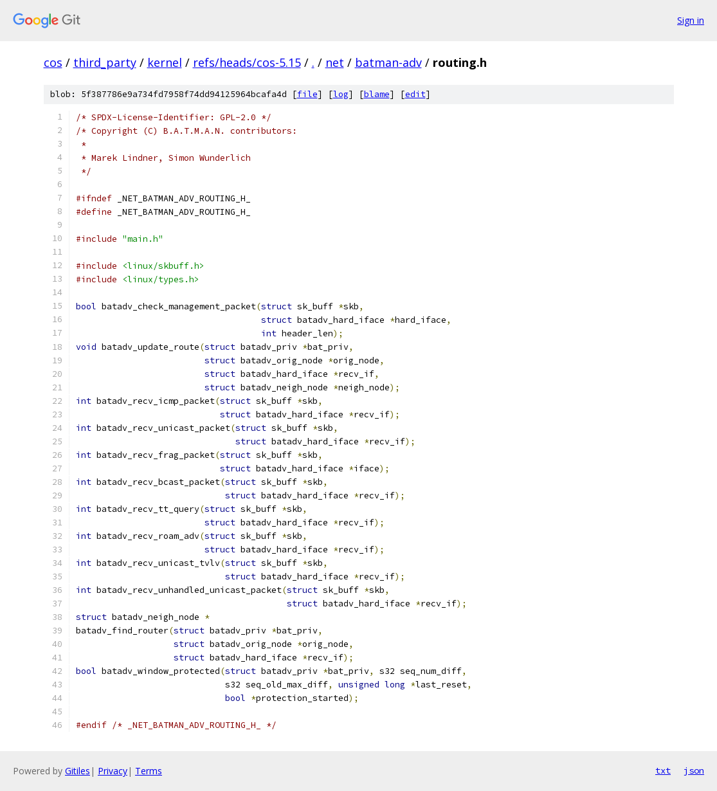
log (341, 94)
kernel (164, 62)
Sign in (690, 20)
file (307, 94)
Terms (148, 771)
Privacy (112, 771)
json (694, 770)
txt (663, 770)
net (334, 62)
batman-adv (388, 62)
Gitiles (77, 771)
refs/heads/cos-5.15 (247, 62)
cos (53, 62)
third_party (104, 62)
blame (377, 94)
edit (415, 94)
